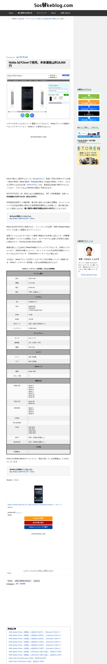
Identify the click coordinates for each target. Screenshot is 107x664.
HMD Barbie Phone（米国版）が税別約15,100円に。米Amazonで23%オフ (35, 647)
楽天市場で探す (38, 525)
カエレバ (19, 515)
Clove (43, 126)
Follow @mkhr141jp (89, 275)
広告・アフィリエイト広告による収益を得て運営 (38, 19)
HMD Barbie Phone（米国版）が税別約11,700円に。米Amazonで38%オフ (35, 644)
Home (11, 13)
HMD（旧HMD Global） (23, 583)
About (53, 13)
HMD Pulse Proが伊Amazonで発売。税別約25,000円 (27, 660)
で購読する (89, 96)
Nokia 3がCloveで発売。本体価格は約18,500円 (37, 65)
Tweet (9, 575)
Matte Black (32, 187)
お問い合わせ (65, 13)
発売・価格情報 (22, 586)
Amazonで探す (38, 520)
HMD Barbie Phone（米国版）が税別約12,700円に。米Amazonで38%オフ (35, 651)
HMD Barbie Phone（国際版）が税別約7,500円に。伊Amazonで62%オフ (34, 634)
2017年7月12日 (22, 57)
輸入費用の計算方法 (25, 13)
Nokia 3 (41, 181)
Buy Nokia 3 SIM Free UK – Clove (22, 221)
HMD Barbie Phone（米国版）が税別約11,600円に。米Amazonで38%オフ (35, 641)
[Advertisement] (38, 38)
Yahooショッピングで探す (38, 529)
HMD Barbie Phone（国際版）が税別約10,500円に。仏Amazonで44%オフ (35, 637)
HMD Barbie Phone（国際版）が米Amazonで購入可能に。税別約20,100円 (35, 657)
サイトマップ (41, 13)
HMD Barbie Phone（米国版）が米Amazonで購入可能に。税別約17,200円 (35, 654)
